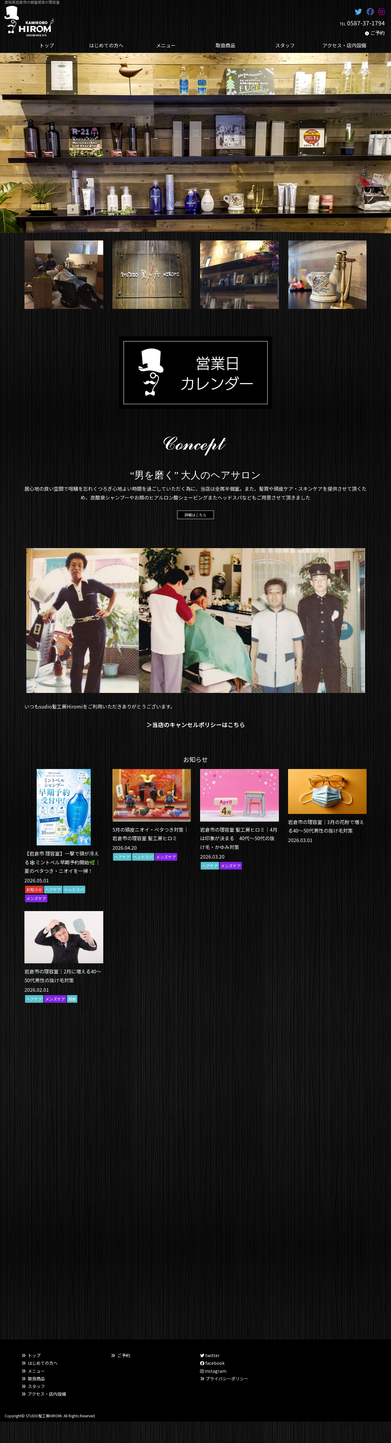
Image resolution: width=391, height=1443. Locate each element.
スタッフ (36, 1386)
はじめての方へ (43, 1363)
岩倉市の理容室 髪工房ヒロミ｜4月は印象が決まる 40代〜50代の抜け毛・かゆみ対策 (238, 838)
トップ (34, 1355)
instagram (213, 1371)
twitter (210, 1355)
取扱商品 (36, 1378)
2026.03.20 (212, 856)
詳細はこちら (195, 514)
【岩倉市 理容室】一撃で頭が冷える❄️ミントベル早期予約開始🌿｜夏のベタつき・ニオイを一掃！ (62, 862)
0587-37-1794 (366, 23)
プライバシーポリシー (227, 1378)
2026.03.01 (300, 840)
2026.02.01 (36, 989)
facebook (212, 1363)
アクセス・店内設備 (47, 1394)
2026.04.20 (124, 847)
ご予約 (377, 32)
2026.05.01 (36, 880)
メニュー (36, 1371)
